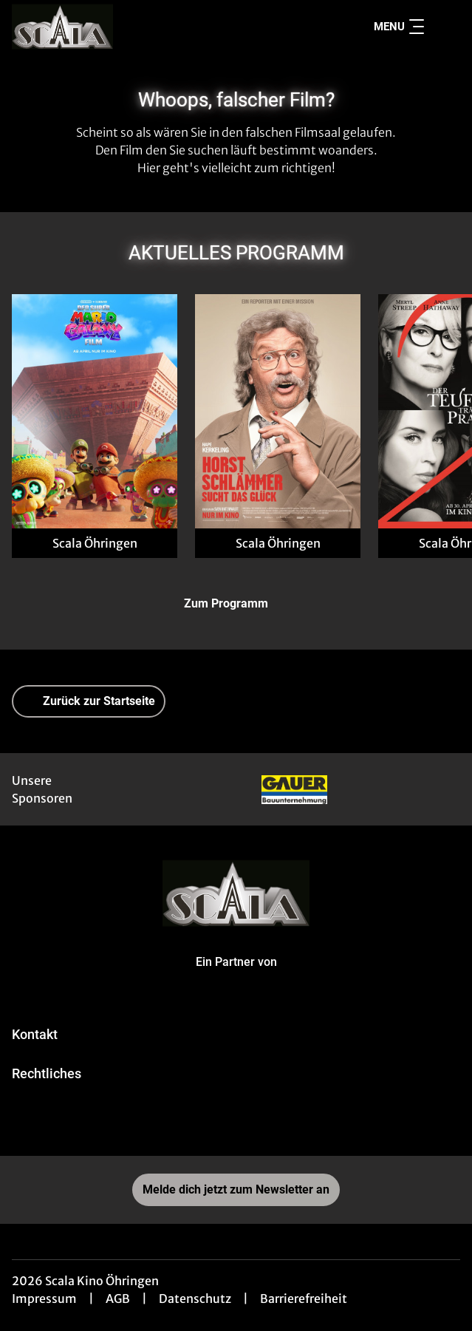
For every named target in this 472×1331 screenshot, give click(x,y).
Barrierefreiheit (303, 1298)
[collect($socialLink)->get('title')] (236, 1123)
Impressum (44, 1298)
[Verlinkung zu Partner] (293, 789)
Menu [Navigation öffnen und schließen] (399, 26)
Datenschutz (195, 1298)
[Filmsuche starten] (445, 26)
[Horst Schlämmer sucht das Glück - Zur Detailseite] (277, 411)
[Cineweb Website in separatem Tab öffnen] (236, 977)
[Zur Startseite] (115, 26)
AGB (118, 1298)
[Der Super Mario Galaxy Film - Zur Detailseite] (94, 411)
